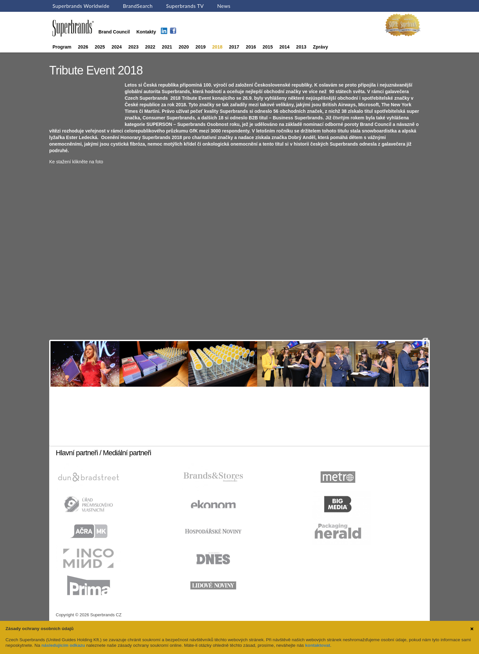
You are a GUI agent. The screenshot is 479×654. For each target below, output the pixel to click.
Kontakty (146, 31)
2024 (117, 47)
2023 (133, 47)
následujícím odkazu (63, 645)
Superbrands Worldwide (81, 6)
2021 (167, 47)
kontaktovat (317, 645)
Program (62, 47)
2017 (234, 47)
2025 (100, 47)
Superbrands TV (185, 6)
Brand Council (114, 31)
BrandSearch (138, 6)
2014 (284, 47)
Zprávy (320, 47)
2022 (150, 47)
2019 (201, 47)
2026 (83, 47)
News (223, 6)
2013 (301, 47)
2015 (267, 47)
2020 (184, 47)
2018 (217, 47)
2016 (251, 47)
